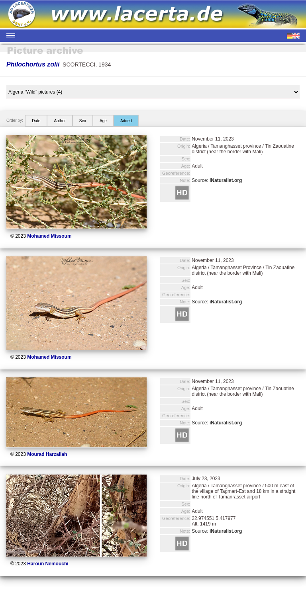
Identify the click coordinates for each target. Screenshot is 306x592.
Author (59, 121)
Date (36, 121)
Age (103, 121)
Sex (82, 121)
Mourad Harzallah (47, 454)
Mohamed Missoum (49, 236)
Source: (217, 180)
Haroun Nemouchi (47, 564)
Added (126, 121)
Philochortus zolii (32, 64)
